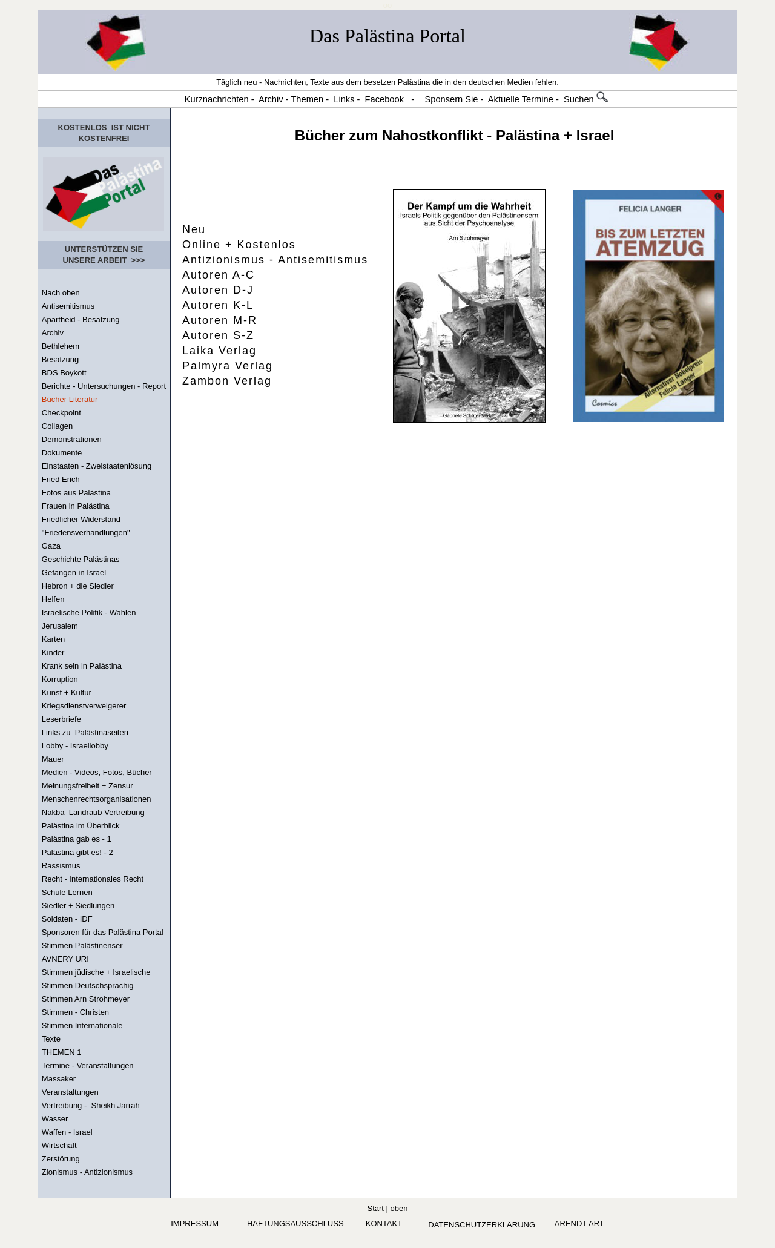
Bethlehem (60, 346)
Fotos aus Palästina (76, 492)
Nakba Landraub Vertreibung (93, 812)
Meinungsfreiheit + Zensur (87, 785)
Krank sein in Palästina (82, 665)
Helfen (53, 599)
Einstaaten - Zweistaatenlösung (96, 465)
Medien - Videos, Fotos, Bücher (97, 772)
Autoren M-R (219, 320)
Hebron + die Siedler (78, 585)
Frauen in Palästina (76, 505)
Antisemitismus (68, 306)
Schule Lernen (67, 892)
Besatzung (60, 359)
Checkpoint (61, 412)
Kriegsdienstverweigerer (84, 705)
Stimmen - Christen (75, 1012)
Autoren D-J (218, 290)
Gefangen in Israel (74, 572)
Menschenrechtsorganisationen (96, 799)
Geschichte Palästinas (81, 559)
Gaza (51, 545)
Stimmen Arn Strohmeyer (86, 998)
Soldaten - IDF (67, 918)
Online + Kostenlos (239, 245)
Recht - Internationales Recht (92, 878)
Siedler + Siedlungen (78, 905)
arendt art (579, 1223)
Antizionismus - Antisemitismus (275, 260)
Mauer (53, 759)
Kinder (53, 652)
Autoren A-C (218, 275)
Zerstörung (61, 1158)
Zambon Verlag (227, 381)
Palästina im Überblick (81, 825)
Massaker (59, 1078)
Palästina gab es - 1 (76, 839)
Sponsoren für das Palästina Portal (102, 932)
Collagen (57, 426)
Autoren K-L (218, 305)
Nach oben (61, 292)
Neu (194, 229)
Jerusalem (60, 625)
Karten (53, 639)
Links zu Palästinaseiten (85, 732)
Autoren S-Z (218, 335)
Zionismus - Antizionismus (87, 1172)
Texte (51, 1038)
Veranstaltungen (70, 1092)
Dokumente (62, 452)
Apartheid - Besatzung (81, 319)
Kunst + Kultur (66, 692)
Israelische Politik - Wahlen (89, 612)
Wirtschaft (59, 1145)
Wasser (55, 1118)
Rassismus (61, 865)
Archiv (53, 332)
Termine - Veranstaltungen (88, 1065)
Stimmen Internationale (82, 1025)
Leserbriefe (61, 719)
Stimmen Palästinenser (82, 945)
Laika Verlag (219, 351)
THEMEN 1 (62, 1052)
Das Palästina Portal (387, 36)
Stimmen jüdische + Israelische (96, 972)
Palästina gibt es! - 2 (77, 852)
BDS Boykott (64, 372)
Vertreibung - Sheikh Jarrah (91, 1105)
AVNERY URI (65, 958)
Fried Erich (61, 479)
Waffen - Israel (67, 1132)
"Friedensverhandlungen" (86, 532)
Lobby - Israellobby (75, 745)
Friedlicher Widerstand (81, 519)
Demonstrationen (72, 439)
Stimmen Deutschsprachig (88, 985)
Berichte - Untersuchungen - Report (104, 386)
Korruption (60, 679)
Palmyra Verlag (227, 366)
